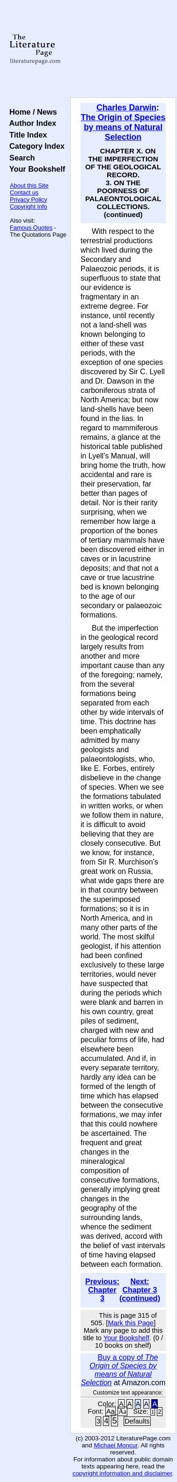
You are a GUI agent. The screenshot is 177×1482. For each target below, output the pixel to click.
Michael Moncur (115, 1445)
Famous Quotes (31, 227)
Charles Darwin (126, 107)
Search (20, 157)
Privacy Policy (28, 199)
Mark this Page (131, 1323)
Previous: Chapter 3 (102, 1290)
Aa (110, 1411)
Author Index (30, 123)
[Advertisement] (123, 49)
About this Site (29, 185)
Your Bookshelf (35, 169)
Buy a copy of (119, 1370)
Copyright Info (28, 206)
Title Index (26, 135)
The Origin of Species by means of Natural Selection (123, 127)
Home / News (31, 112)
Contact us (24, 192)
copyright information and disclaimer (122, 1473)
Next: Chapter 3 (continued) (139, 1290)
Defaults (137, 1421)
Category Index (35, 146)
